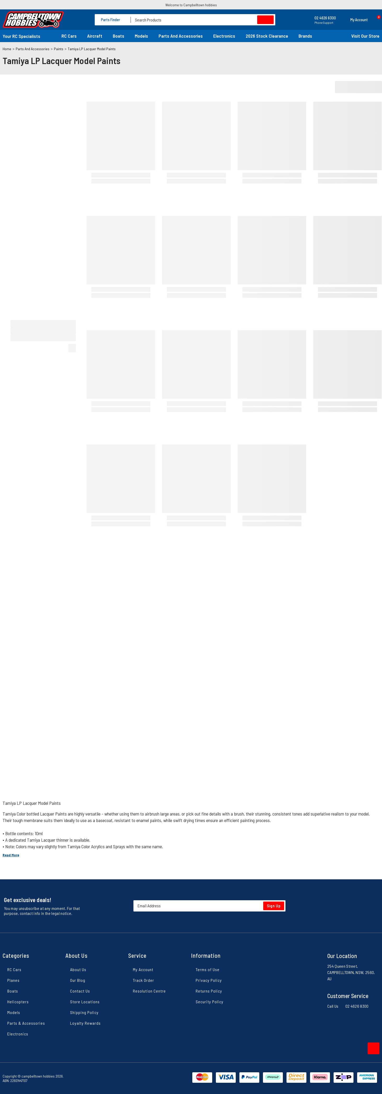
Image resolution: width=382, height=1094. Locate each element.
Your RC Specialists (21, 36)
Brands (305, 36)
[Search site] (265, 19)
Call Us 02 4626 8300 (348, 1006)
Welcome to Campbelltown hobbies (191, 5)
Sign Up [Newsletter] (274, 905)
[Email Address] (209, 905)
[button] (354, 19)
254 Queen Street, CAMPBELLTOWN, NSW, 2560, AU (351, 972)
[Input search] (203, 19)
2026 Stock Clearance (267, 36)
